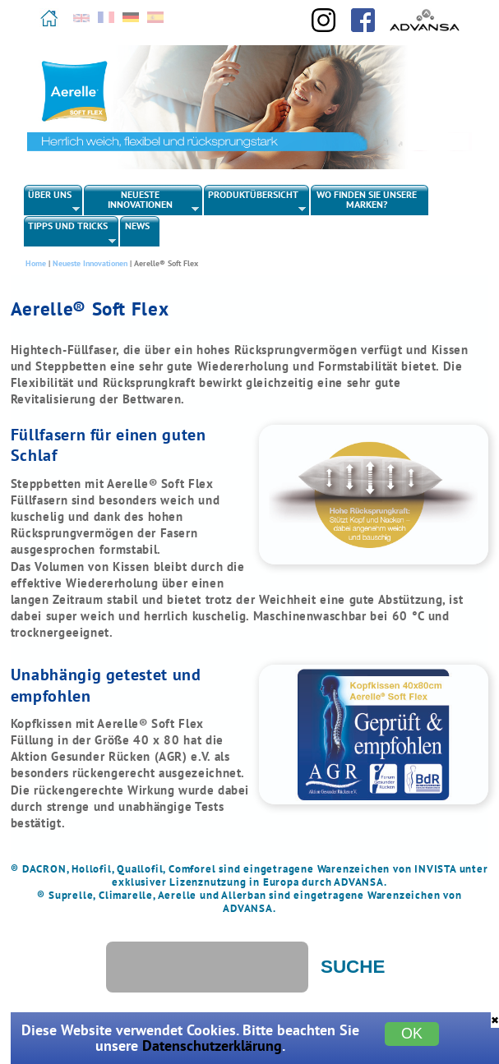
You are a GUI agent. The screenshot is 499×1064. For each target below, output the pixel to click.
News (137, 225)
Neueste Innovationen (142, 201)
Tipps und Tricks (70, 232)
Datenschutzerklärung (212, 1045)
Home (35, 263)
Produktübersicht (256, 201)
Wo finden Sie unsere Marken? (366, 199)
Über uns (52, 201)
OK (412, 1033)
